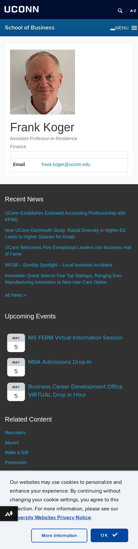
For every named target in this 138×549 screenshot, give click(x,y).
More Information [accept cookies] (59, 535)
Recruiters (15, 432)
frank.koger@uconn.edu (66, 164)
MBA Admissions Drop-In (60, 362)
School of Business (30, 27)
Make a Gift (16, 452)
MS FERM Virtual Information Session (75, 337)
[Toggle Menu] (112, 29)
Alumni (12, 442)
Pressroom (16, 462)
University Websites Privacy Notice (50, 517)
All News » (15, 295)
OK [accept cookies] (109, 535)
